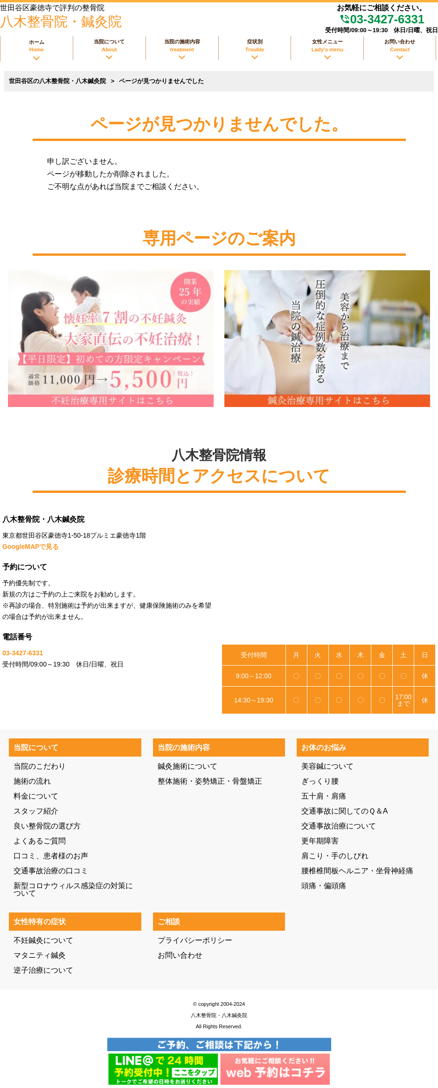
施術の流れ (32, 781)
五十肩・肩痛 (323, 796)
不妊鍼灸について (43, 940)
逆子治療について (43, 970)
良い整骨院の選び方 (47, 826)
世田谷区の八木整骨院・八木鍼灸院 (57, 80)
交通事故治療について (338, 826)
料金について (36, 796)
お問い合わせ (180, 955)
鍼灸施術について (187, 766)
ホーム (36, 45)
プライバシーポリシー (195, 940)
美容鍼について (327, 766)
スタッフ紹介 (36, 811)
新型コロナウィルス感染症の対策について (73, 889)
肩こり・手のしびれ (334, 856)
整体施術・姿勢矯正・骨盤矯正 (210, 781)
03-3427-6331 (381, 19)
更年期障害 (320, 841)
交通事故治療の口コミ (51, 871)
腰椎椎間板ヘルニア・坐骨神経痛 (357, 871)
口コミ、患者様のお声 (51, 856)
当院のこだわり (40, 766)
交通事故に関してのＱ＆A (344, 811)
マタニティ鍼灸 (40, 955)
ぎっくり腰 (320, 781)
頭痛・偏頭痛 (323, 886)
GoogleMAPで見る (30, 546)
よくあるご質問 (40, 841)
